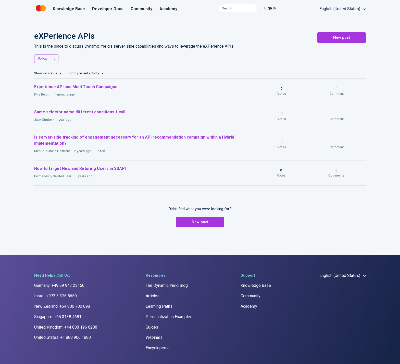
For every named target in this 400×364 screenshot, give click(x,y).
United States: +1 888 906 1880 (62, 337)
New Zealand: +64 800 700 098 (62, 306)
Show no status (46, 73)
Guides (152, 327)
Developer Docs (107, 8)
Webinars (154, 337)
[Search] (238, 8)
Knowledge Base (69, 8)
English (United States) (340, 8)
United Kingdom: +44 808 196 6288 (65, 327)
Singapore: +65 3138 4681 (57, 316)
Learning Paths (159, 306)
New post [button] (341, 37)
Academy (168, 8)
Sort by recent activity (84, 73)
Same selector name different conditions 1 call (79, 112)
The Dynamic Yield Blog (167, 285)
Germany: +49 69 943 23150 (59, 285)
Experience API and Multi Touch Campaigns (75, 86)
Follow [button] (42, 58)
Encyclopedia (157, 347)
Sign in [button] (270, 8)
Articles (152, 295)
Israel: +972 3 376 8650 (55, 295)
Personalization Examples (169, 316)
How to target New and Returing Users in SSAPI (80, 168)
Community (141, 8)
